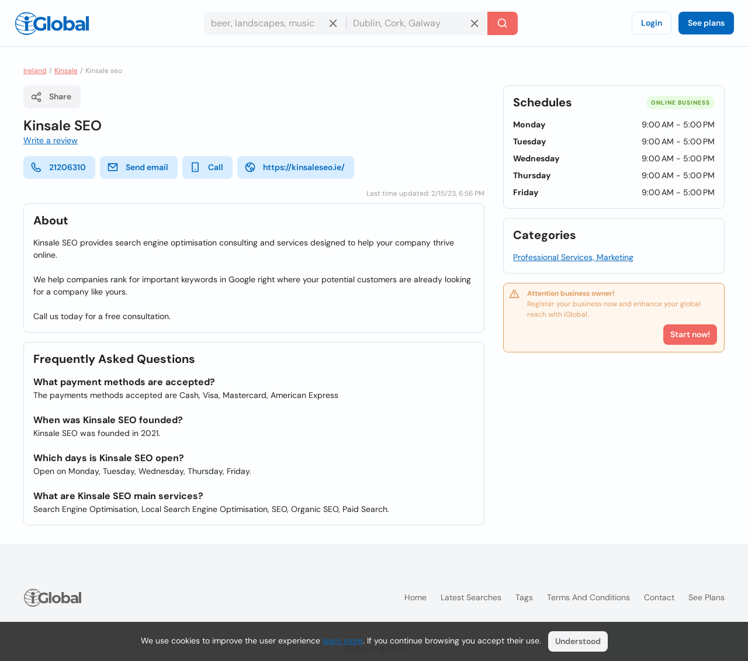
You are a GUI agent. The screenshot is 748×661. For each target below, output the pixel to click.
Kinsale (66, 70)
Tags (524, 597)
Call (206, 167)
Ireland (35, 70)
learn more (343, 640)
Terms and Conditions (588, 597)
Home (415, 597)
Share (50, 97)
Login (651, 23)
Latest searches (471, 597)
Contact (659, 597)
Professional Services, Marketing (573, 257)
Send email (137, 167)
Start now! (690, 334)
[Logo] (52, 23)
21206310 (58, 167)
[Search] (502, 23)
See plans (706, 23)
